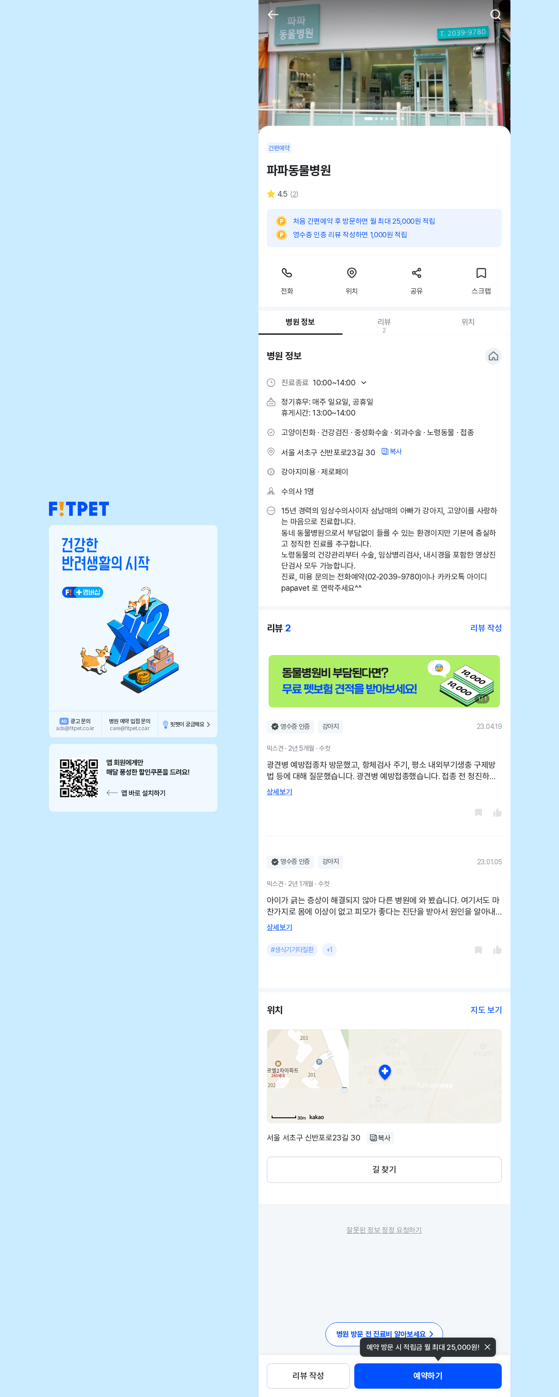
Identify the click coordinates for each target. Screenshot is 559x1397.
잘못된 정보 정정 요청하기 (384, 1230)
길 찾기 (384, 1170)
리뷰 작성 (308, 1376)
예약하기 (427, 1376)
